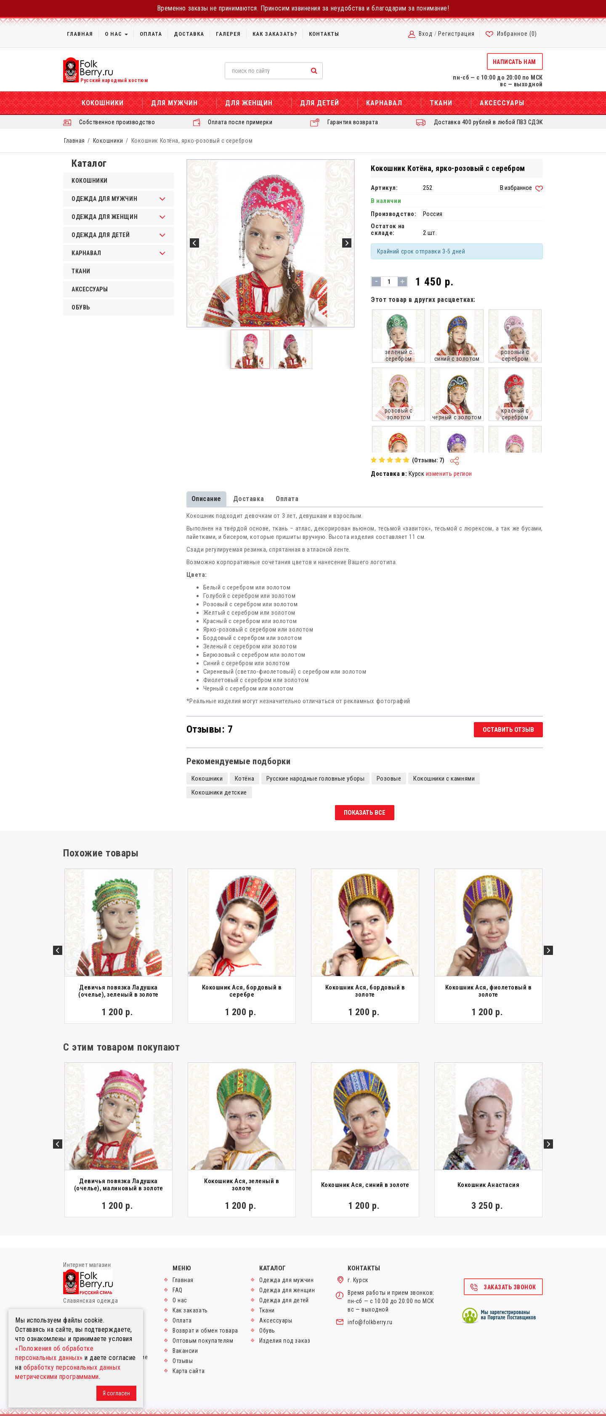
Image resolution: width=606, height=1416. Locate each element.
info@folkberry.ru (370, 1322)
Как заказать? (274, 34)
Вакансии (185, 1350)
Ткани (441, 103)
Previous (58, 950)
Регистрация (456, 33)
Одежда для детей (101, 235)
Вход (426, 33)
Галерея (228, 34)
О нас (116, 34)
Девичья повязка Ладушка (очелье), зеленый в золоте (118, 991)
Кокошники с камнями (444, 778)
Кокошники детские (219, 792)
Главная (80, 34)
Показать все (364, 812)
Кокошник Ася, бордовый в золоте (365, 991)
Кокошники (103, 103)
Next (548, 950)
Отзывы (183, 1360)
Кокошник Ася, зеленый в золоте (241, 1184)
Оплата (151, 34)
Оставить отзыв (508, 729)
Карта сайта (189, 1371)
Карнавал (384, 103)
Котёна (244, 778)
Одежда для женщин (105, 216)
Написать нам (514, 62)
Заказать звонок (503, 1287)
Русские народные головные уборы (315, 778)
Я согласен (116, 1393)
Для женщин (249, 103)
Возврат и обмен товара (205, 1330)
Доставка (189, 34)
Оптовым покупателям (203, 1340)
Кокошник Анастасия (488, 1185)
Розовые (389, 778)
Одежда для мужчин (104, 198)
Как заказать (190, 1310)
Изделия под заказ (284, 1340)
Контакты (324, 34)
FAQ (178, 1290)
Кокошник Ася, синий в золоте (365, 1185)
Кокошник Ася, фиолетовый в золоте (488, 991)
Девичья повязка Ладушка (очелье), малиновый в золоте (118, 1184)
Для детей (319, 103)
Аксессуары (502, 103)
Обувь (81, 307)
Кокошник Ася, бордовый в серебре (242, 991)
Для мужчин (174, 103)
